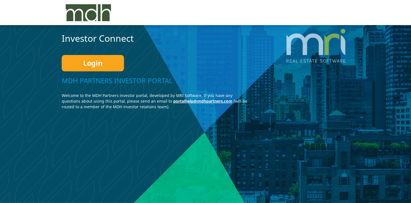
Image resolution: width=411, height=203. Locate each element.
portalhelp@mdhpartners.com (202, 101)
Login (93, 63)
